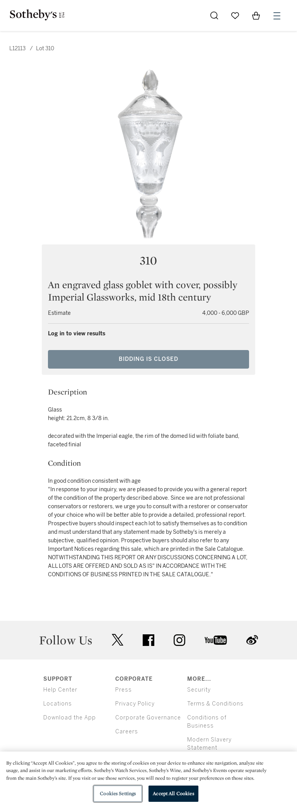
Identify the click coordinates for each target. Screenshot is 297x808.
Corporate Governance (148, 717)
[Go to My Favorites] (235, 15)
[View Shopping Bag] (256, 15)
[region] (148, 780)
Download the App (69, 717)
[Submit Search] (214, 15)
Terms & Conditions (215, 703)
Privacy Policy (135, 703)
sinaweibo (252, 640)
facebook (148, 640)
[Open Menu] (277, 15)
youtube (216, 640)
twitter (117, 640)
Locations (57, 703)
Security (199, 690)
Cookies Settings (118, 793)
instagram (179, 640)
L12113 (17, 48)
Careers (126, 731)
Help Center (60, 690)
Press (123, 690)
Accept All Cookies (173, 793)
